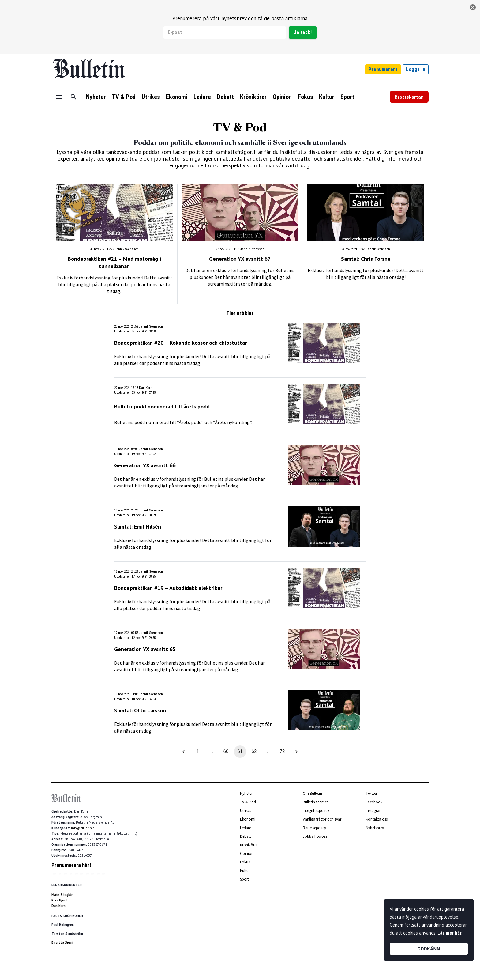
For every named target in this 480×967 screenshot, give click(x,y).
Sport (347, 96)
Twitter (371, 793)
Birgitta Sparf (62, 942)
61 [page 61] (240, 751)
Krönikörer (253, 96)
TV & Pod (124, 96)
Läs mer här (449, 933)
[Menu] (58, 96)
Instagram (374, 810)
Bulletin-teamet (315, 802)
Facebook (374, 802)
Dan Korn (58, 906)
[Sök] (73, 96)
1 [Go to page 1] (198, 751)
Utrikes (151, 96)
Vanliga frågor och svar (322, 819)
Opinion (282, 96)
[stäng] (472, 7)
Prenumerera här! (71, 865)
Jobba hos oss (315, 836)
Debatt (225, 96)
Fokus (305, 96)
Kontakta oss (377, 819)
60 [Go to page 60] (226, 751)
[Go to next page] (296, 751)
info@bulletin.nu (83, 828)
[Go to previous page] (184, 751)
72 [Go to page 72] (282, 751)
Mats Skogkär (62, 895)
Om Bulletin (312, 793)
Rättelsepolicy (314, 827)
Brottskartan (409, 97)
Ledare (202, 96)
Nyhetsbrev (375, 827)
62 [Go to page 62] (254, 751)
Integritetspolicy (316, 810)
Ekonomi (176, 96)
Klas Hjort (59, 900)
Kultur (326, 96)
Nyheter (96, 96)
